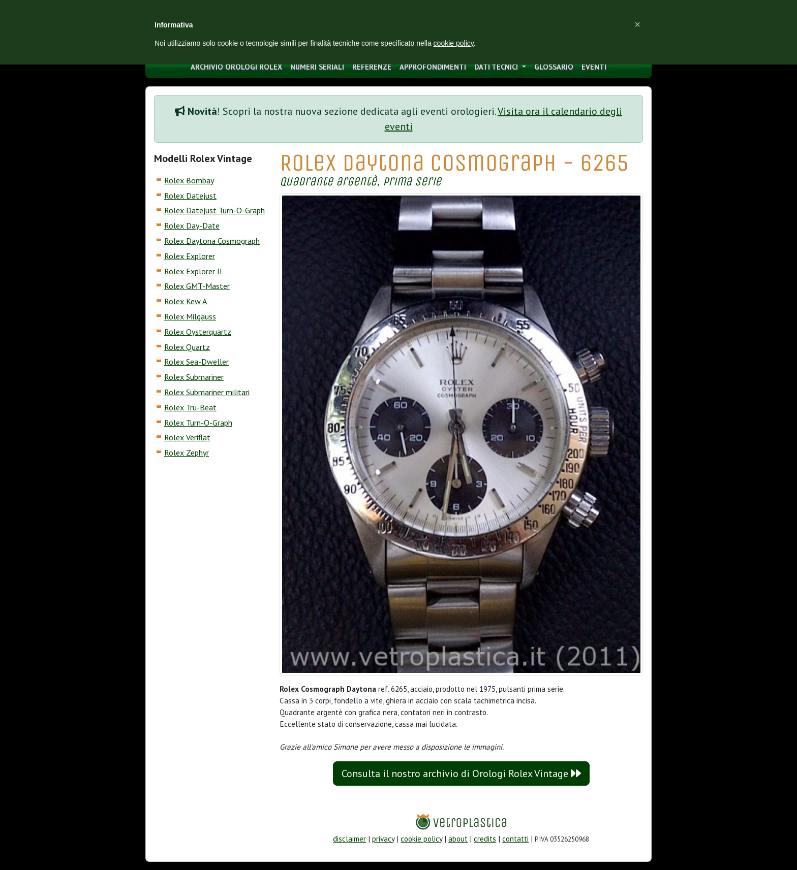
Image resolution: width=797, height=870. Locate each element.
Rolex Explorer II (193, 271)
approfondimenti (433, 67)
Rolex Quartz (187, 347)
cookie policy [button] (454, 43)
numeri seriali (317, 67)
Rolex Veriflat (187, 437)
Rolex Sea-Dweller (196, 362)
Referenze (371, 67)
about (458, 839)
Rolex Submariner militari (207, 392)
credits (485, 839)
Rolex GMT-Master (197, 286)
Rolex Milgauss (190, 316)
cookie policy (421, 839)
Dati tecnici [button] (497, 67)
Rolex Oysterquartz (197, 332)
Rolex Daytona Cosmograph (212, 241)
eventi (593, 67)
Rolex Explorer (189, 256)
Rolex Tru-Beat (190, 407)
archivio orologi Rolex (236, 67)
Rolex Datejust (190, 195)
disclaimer (349, 839)
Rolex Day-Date (192, 225)
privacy (383, 839)
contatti (515, 839)
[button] (637, 24)
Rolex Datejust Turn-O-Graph (214, 210)
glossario (553, 67)
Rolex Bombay (189, 180)
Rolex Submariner (194, 377)
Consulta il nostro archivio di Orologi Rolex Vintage (461, 773)
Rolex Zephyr (186, 452)
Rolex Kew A (185, 301)
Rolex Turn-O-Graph (198, 422)
